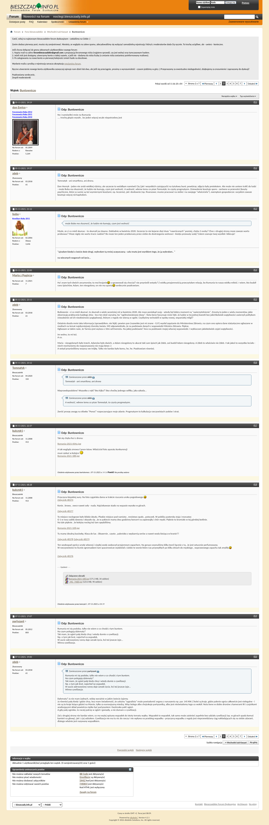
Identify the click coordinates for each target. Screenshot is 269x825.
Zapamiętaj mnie (206, 7)
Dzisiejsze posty (17, 22)
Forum (14, 16)
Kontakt (199, 804)
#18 (255, 484)
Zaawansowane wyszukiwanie (244, 21)
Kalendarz (42, 22)
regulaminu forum (72, 63)
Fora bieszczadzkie (34, 31)
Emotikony (85, 777)
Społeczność (57, 22)
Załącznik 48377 (65, 511)
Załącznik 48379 (82, 539)
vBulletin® (134, 817)
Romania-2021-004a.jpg (69, 443)
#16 (255, 362)
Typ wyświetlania (247, 96)
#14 (255, 270)
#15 (255, 299)
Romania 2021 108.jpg (79, 579)
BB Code (84, 774)
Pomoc (245, 3)
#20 (255, 656)
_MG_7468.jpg (75, 582)
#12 (255, 168)
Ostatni (253, 83)
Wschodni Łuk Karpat (57, 31)
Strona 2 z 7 (194, 83)
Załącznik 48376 (65, 556)
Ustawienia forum (77, 22)
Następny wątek (144, 750)
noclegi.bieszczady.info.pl (71, 16)
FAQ (31, 22)
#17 (255, 425)
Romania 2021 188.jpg (69, 455)
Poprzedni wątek (125, 750)
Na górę (253, 742)
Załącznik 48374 (65, 499)
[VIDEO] (84, 783)
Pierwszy (207, 83)
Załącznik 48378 (65, 539)
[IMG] (83, 780)
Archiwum (242, 804)
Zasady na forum (88, 792)
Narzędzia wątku (228, 96)
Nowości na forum (36, 16)
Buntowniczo (28, 90)
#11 (255, 102)
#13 (255, 208)
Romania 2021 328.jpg (69, 528)
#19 (255, 616)
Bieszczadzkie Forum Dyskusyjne (220, 804)
